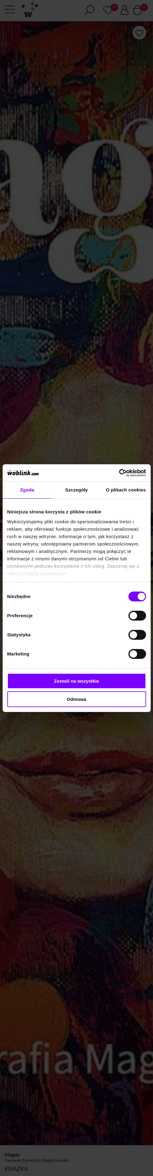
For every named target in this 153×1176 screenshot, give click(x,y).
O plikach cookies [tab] (126, 489)
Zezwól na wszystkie (76, 681)
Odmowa (76, 699)
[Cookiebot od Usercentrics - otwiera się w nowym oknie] (119, 473)
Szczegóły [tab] (76, 489)
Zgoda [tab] (27, 489)
